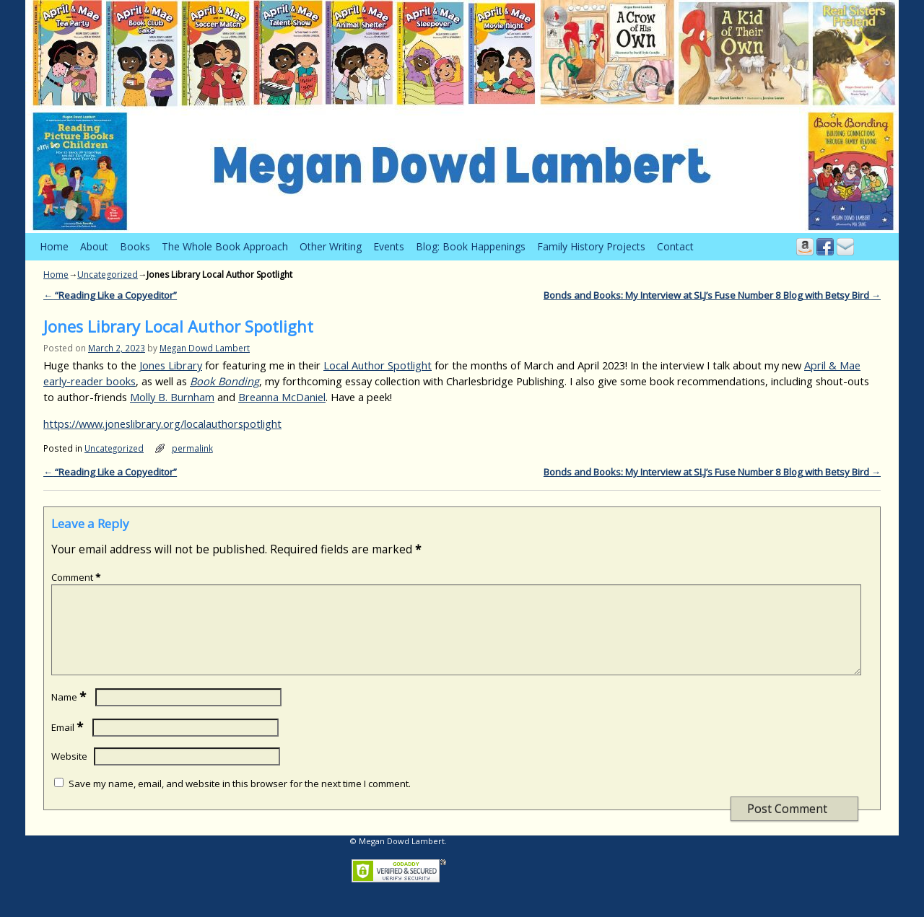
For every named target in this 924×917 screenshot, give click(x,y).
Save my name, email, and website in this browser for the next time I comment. (240, 800)
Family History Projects (591, 246)
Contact (675, 246)
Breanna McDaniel (282, 397)
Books (135, 246)
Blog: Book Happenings (471, 246)
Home (54, 246)
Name (70, 714)
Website (69, 773)
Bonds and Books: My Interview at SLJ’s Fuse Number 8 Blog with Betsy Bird (712, 295)
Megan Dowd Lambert (205, 348)
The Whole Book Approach (225, 246)
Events (388, 246)
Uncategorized (107, 274)
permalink (192, 448)
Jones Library (170, 365)
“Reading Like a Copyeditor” (110, 295)
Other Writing (331, 246)
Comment (77, 577)
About (94, 246)
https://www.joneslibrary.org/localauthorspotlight (162, 423)
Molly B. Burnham (172, 397)
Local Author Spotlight (377, 365)
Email (68, 744)
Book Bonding (224, 381)
